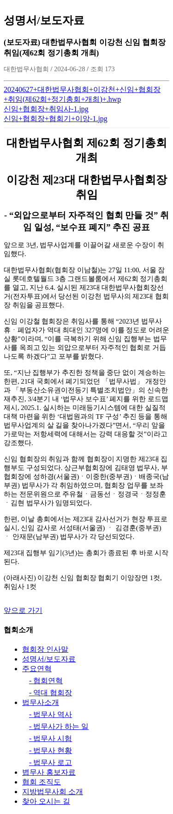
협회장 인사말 (45, 649)
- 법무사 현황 (50, 750)
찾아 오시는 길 (46, 801)
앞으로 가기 (23, 610)
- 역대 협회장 (50, 693)
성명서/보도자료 (49, 659)
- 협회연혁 (46, 681)
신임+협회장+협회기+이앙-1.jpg (55, 118)
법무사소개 (40, 702)
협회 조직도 (41, 782)
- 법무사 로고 (50, 762)
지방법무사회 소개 (52, 792)
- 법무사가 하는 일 (59, 726)
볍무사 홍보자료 (49, 772)
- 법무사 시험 (50, 738)
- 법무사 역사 (50, 714)
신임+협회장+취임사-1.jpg (46, 109)
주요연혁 (37, 669)
